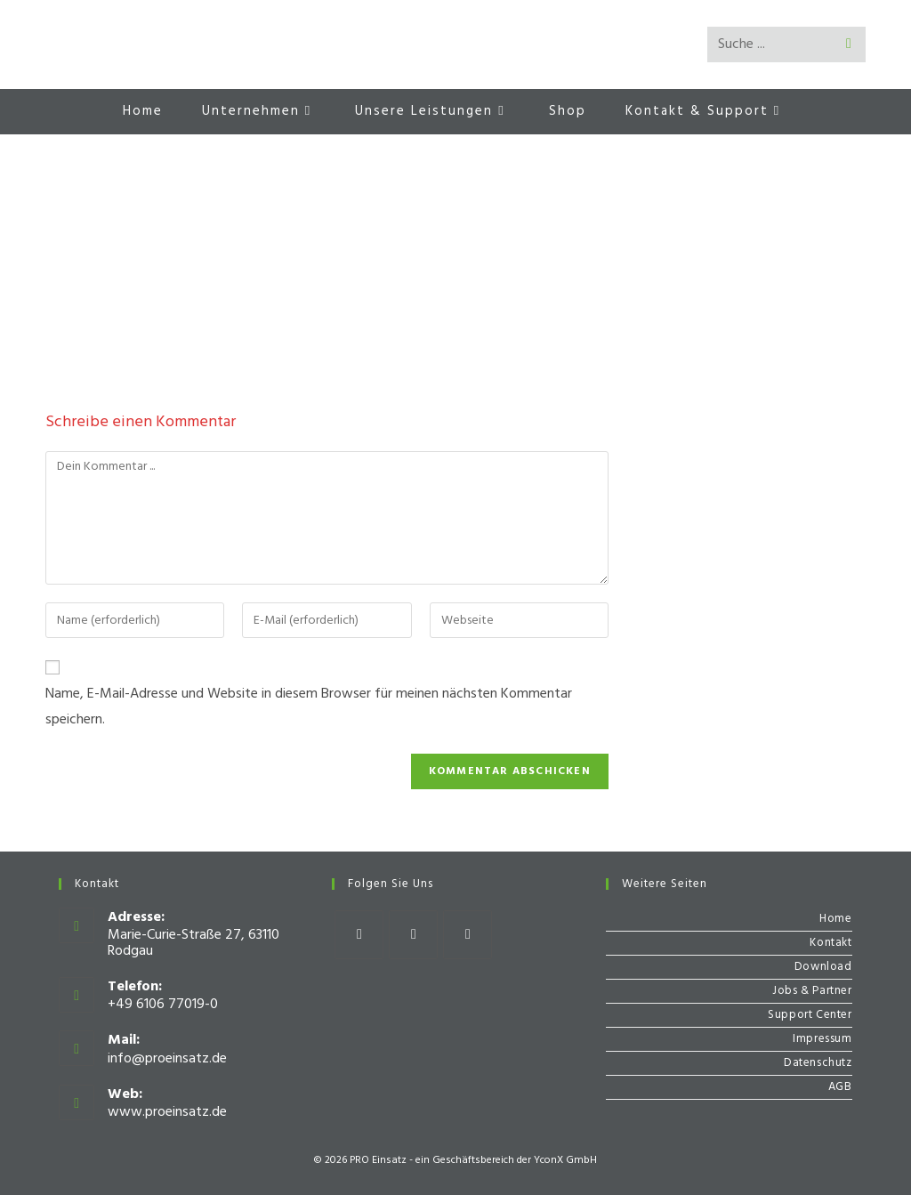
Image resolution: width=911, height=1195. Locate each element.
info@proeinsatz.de (167, 1058)
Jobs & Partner (811, 990)
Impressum (822, 1038)
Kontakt (830, 942)
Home (835, 918)
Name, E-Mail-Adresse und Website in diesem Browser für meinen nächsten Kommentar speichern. (308, 706)
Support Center (809, 1014)
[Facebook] (359, 934)
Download (823, 966)
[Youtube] (467, 934)
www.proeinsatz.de (167, 1112)
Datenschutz (818, 1063)
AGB (840, 1087)
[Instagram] (413, 934)
